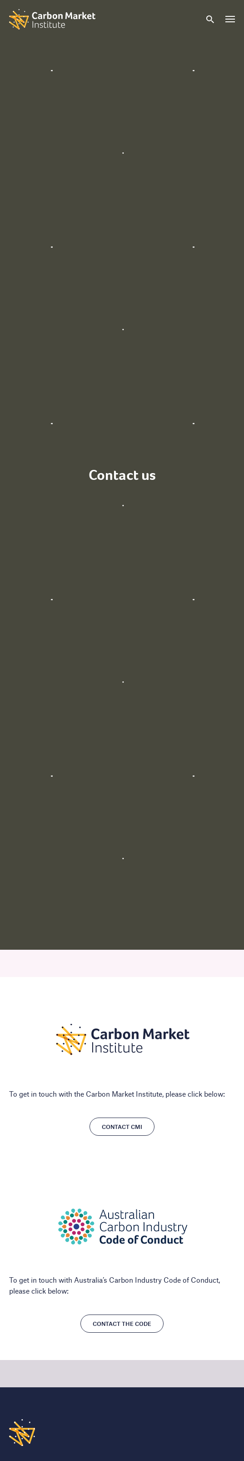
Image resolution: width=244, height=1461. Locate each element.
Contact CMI (122, 1126)
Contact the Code (122, 1323)
